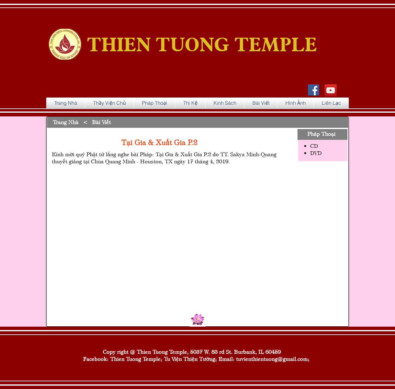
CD (314, 145)
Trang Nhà (65, 121)
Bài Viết (101, 121)
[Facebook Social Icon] (313, 89)
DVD (316, 152)
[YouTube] (331, 90)
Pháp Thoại (321, 133)
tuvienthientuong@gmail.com (272, 358)
